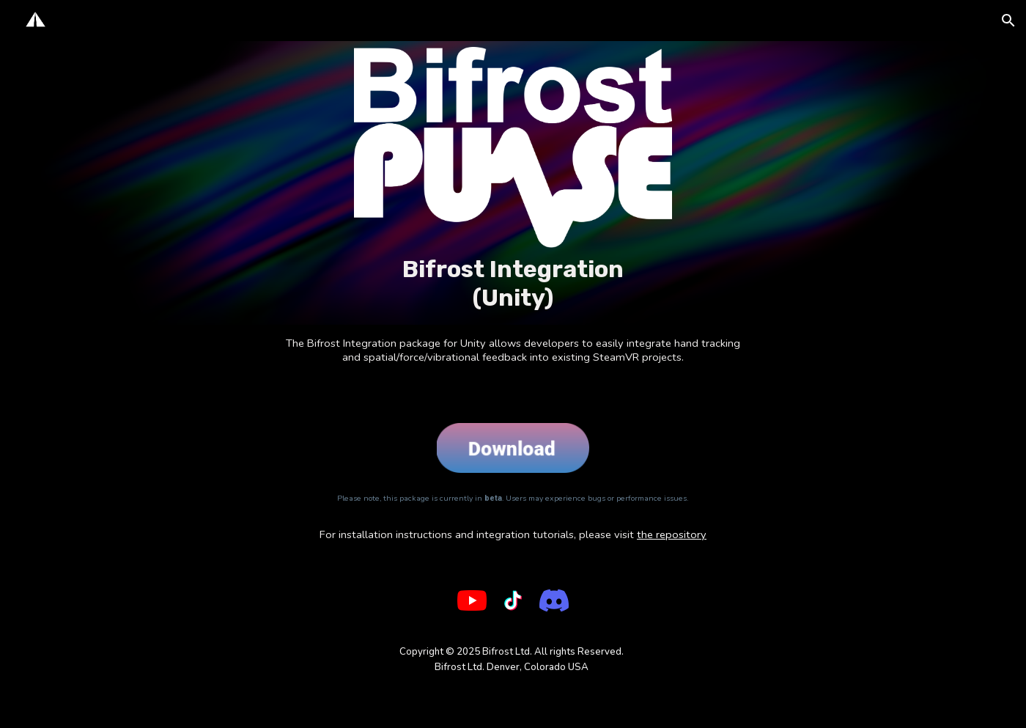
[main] (513, 283)
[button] (1008, 20)
